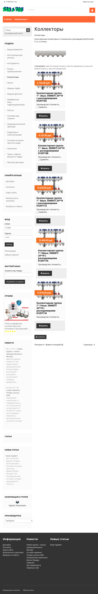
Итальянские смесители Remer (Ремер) (37, 558)
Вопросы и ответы (14, 206)
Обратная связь (88, 2)
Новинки (30, 562)
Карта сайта (11, 192)
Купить (43, 119)
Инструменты (13, 63)
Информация (21, 19)
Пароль (8, 233)
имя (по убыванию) (75, 66)
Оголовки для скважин (13, 117)
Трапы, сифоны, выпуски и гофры (14, 155)
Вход (9, 244)
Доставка (10, 181)
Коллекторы (13, 77)
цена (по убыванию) (57, 68)
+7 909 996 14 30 (10, 2)
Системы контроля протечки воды (15, 141)
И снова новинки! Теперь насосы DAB (13, 391)
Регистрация (10, 251)
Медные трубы (13, 88)
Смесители (12, 148)
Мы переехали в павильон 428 (34, 566)
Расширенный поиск (14, 33)
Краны (10, 82)
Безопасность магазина (12, 199)
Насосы (10, 110)
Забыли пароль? (12, 255)
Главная (8, 19)
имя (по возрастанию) (55, 66)
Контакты (10, 187)
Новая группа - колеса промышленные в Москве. (14, 353)
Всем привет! (12, 456)
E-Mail (7, 224)
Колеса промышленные (14, 70)
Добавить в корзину (14, 282)
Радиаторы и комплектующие (14, 133)
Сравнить (40, 242)
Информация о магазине (11, 579)
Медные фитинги (14, 94)
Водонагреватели (15, 49)
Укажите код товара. (13, 270)
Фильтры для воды (15, 162)
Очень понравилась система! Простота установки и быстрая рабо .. (17, 326)
